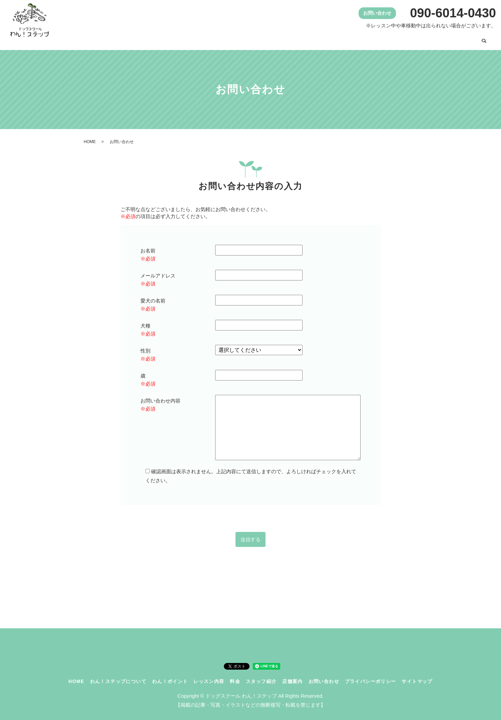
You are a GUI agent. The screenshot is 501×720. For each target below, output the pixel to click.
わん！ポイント (261, 39)
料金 (343, 39)
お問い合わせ (455, 39)
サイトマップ (417, 677)
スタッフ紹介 (377, 39)
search (484, 40)
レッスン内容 (309, 39)
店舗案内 (416, 39)
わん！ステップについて (202, 39)
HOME (153, 39)
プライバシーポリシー (370, 677)
